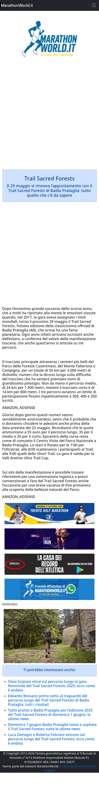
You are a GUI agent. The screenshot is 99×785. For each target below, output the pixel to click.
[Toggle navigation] (94, 5)
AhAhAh (49, 770)
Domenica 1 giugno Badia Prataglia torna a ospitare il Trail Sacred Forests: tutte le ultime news (52, 726)
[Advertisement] (49, 116)
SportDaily (88, 766)
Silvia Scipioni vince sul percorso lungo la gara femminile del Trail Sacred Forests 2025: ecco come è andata (51, 685)
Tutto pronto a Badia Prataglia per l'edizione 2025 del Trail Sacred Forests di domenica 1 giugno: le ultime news (50, 714)
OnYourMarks (69, 766)
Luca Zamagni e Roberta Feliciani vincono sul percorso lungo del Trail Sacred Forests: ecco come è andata (51, 739)
